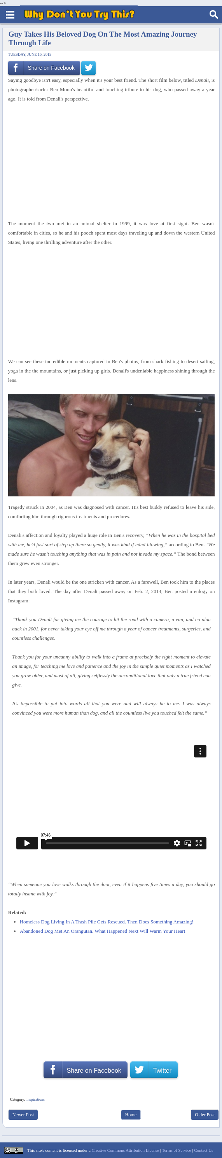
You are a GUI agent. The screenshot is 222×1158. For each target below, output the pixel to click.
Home (130, 1114)
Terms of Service (176, 1150)
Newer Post (23, 1114)
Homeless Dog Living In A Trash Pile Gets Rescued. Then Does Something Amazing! (107, 922)
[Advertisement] (109, 161)
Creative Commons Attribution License (125, 1150)
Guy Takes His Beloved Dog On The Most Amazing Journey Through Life (103, 38)
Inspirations (35, 1099)
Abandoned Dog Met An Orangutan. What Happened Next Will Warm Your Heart (102, 931)
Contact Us (203, 1150)
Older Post (205, 1114)
